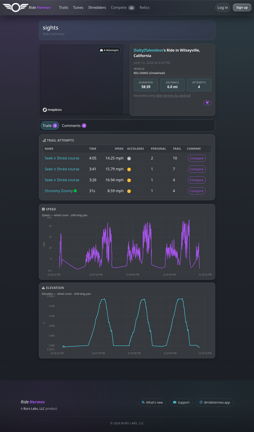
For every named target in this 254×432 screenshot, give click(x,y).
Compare (197, 158)
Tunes (78, 7)
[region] (86, 80)
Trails (63, 7)
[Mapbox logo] (52, 109)
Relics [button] (145, 7)
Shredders (97, 7)
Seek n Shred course (62, 158)
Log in (222, 7)
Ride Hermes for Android (173, 95)
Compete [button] (123, 7)
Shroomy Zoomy (59, 190)
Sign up (242, 7)
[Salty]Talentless (148, 50)
